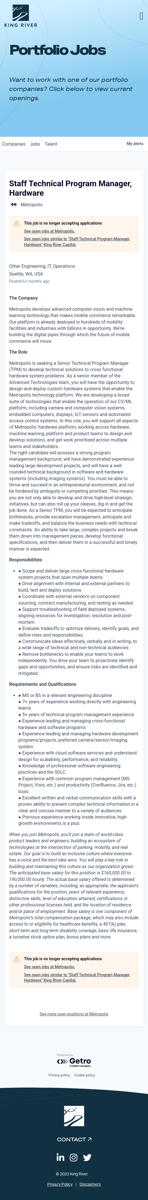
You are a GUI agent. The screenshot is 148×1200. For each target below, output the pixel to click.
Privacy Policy (59, 1185)
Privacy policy (59, 1075)
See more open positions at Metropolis (74, 1014)
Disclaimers (90, 1185)
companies (13, 144)
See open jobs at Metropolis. (49, 231)
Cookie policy (84, 1075)
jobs (35, 144)
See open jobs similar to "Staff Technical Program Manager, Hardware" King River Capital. (77, 242)
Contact (71, 1139)
